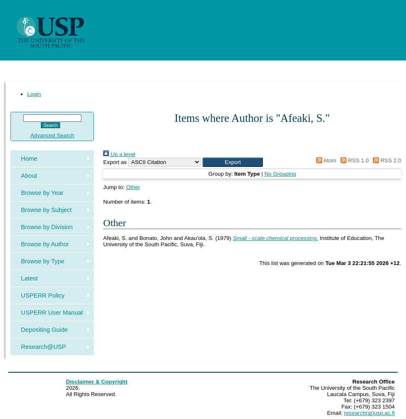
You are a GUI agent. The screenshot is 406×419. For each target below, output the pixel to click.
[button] (232, 162)
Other (133, 187)
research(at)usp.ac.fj (369, 413)
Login (34, 94)
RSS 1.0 (353, 160)
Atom (324, 160)
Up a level (119, 154)
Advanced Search (52, 135)
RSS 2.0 (385, 160)
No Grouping (280, 174)
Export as (114, 162)
